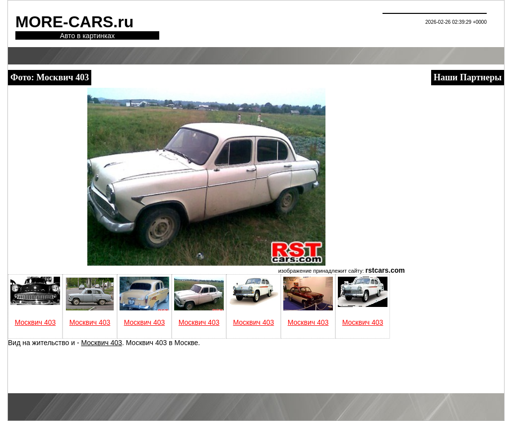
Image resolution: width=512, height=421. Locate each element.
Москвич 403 (35, 322)
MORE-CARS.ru (74, 22)
